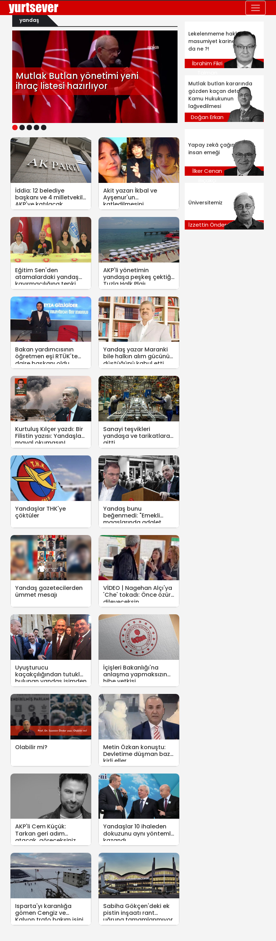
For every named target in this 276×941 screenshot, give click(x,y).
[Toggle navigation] (255, 8)
